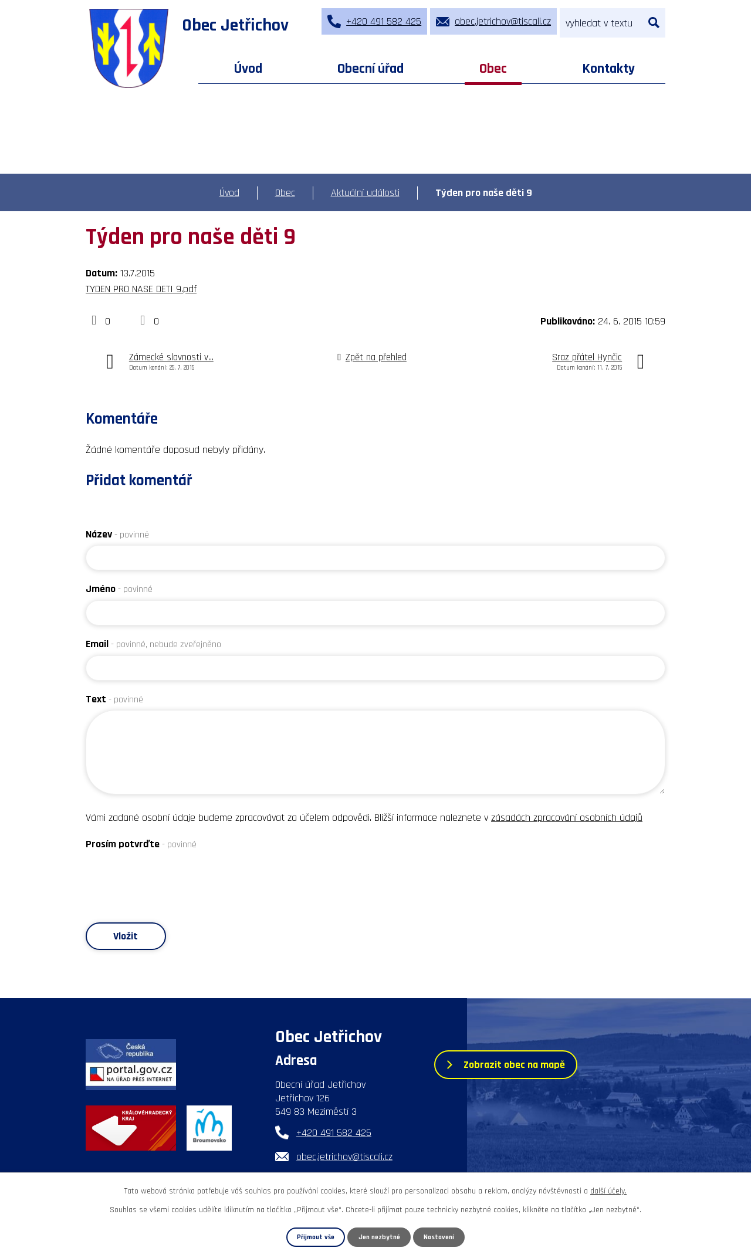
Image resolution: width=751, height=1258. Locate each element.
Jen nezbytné (379, 1237)
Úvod (248, 68)
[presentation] (175, 878)
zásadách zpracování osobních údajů (566, 817)
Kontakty (608, 68)
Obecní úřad (370, 68)
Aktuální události (365, 192)
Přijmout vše (312, 1237)
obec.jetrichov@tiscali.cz (344, 1158)
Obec (493, 68)
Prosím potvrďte (141, 844)
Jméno (119, 589)
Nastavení (442, 1237)
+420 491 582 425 (333, 1134)
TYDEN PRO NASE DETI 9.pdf (141, 289)
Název (117, 534)
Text (114, 699)
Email (153, 644)
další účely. (608, 1190)
